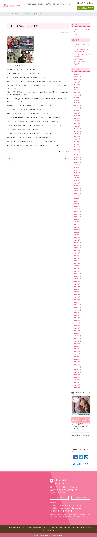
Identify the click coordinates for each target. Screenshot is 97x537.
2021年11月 (77, 131)
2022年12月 (77, 105)
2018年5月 (77, 229)
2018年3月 (77, 235)
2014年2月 (77, 361)
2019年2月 (77, 206)
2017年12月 (77, 242)
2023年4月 (77, 100)
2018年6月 (77, 227)
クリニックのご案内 (48, 527)
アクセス (59, 497)
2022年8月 (77, 113)
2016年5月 (77, 292)
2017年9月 (77, 250)
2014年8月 (77, 346)
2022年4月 (77, 121)
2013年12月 (77, 367)
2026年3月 (77, 74)
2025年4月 (77, 82)
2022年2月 (77, 123)
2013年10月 (77, 372)
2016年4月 (77, 294)
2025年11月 (77, 77)
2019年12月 (77, 188)
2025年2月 (77, 87)
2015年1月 (77, 333)
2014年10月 (77, 341)
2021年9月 (77, 136)
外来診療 (40, 4)
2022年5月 (77, 118)
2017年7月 (77, 255)
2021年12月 (77, 128)
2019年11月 (77, 191)
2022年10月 (77, 108)
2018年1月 (77, 240)
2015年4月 (77, 325)
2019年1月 (77, 209)
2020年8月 (77, 167)
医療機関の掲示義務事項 (34, 527)
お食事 (17, 14)
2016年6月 (77, 289)
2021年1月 (77, 154)
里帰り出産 (56, 4)
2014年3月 (77, 359)
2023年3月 (77, 102)
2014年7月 (77, 349)
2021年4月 (77, 149)
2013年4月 (77, 387)
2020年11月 (77, 159)
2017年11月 (77, 245)
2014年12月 (77, 336)
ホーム (10, 14)
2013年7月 (77, 380)
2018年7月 (77, 224)
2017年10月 (77, 248)
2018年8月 (77, 222)
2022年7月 (77, 115)
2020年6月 (77, 172)
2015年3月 (77, 328)
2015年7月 (77, 317)
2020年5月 (77, 175)
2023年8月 (77, 97)
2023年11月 (77, 95)
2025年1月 (77, 90)
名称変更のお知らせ (80, 59)
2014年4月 (77, 356)
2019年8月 (77, 198)
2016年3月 (77, 297)
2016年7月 (77, 286)
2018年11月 (77, 214)
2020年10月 (77, 162)
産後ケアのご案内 (86, 527)
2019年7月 (77, 201)
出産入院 (48, 4)
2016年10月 (77, 279)
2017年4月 (77, 263)
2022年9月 (77, 110)
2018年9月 (77, 219)
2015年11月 (77, 307)
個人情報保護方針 (48, 529)
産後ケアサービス (66, 4)
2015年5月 (77, 323)
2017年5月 (77, 261)
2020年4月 (77, 178)
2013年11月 (77, 369)
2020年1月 (77, 185)
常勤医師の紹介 (31, 4)
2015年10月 (77, 310)
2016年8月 (77, 284)
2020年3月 (77, 180)
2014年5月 (77, 354)
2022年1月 (77, 126)
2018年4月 (77, 232)
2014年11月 (77, 338)
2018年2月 (77, 237)
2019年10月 (77, 193)
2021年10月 (77, 134)
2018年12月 (77, 211)
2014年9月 (77, 343)
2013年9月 (77, 374)
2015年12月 (77, 305)
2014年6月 (77, 351)
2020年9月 (77, 165)
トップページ (10, 527)
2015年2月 (77, 330)
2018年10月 (77, 217)
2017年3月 (77, 266)
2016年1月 (77, 302)
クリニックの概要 (20, 527)
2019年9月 (77, 196)
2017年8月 (77, 253)
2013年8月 (77, 377)
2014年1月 (77, 364)
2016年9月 (77, 281)
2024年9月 (77, 92)
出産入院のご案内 (61, 527)
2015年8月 (77, 315)
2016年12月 (77, 273)
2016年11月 (77, 276)
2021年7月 (77, 141)
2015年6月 (77, 320)
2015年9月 (77, 312)
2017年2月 (77, 268)
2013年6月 (77, 382)
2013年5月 (77, 385)
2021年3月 (77, 152)
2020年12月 (77, 157)
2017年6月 (77, 258)
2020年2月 (77, 183)
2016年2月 (77, 299)
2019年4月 (77, 204)
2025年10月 (77, 79)
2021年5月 (77, 147)
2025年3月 (77, 84)
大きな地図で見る (81, 497)
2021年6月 (77, 144)
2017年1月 (77, 271)
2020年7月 (77, 170)
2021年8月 (77, 139)
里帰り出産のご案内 (73, 527)
